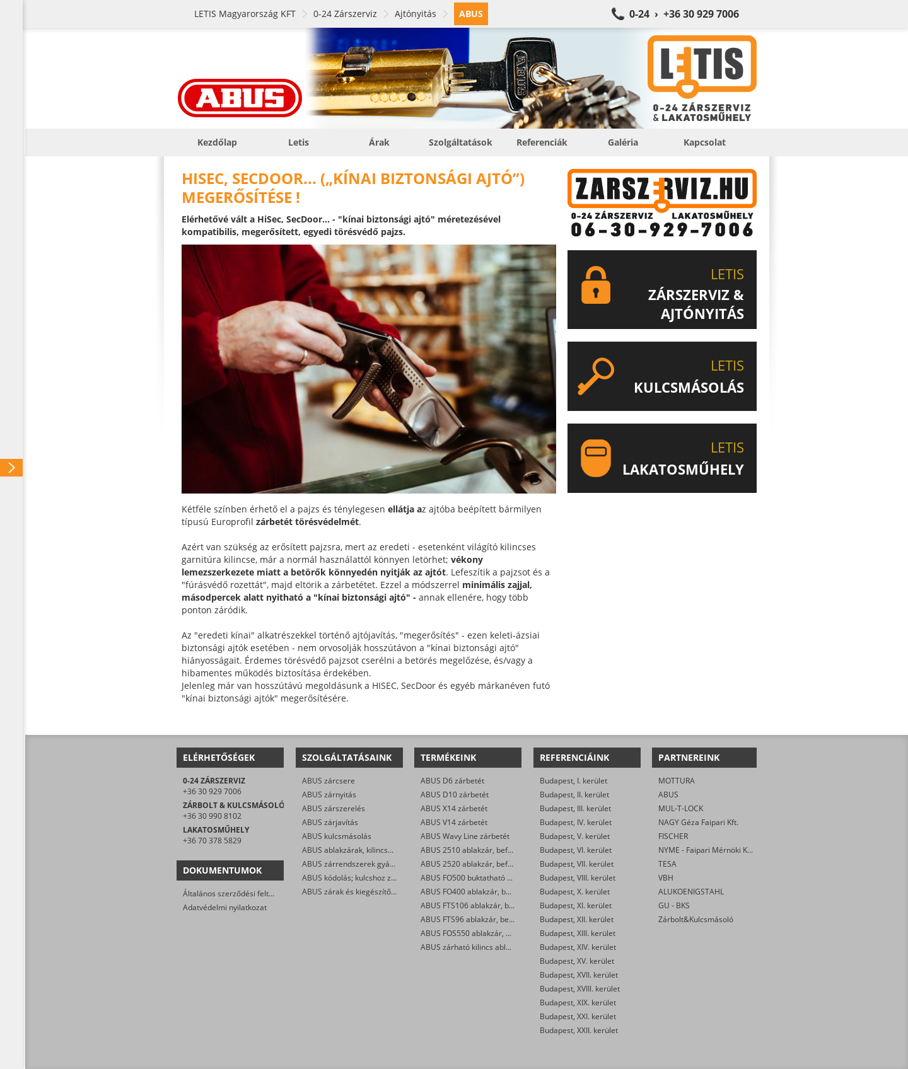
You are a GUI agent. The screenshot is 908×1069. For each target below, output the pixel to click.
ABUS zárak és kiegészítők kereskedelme (374, 891)
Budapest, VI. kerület (576, 850)
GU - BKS (674, 905)
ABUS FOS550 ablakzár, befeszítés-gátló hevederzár (512, 933)
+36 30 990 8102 (212, 816)
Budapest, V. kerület (575, 836)
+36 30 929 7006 (212, 791)
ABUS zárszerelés (333, 808)
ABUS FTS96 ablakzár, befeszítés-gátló (488, 919)
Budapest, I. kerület (573, 780)
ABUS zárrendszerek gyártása (355, 863)
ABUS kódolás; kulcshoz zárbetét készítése (376, 877)
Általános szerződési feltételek (236, 893)
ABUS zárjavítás (330, 822)
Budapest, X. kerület (575, 891)
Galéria (623, 142)
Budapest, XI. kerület (576, 905)
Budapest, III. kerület (575, 808)
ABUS (668, 794)
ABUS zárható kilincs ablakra (471, 947)
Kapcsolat (705, 142)
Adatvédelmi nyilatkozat (225, 907)
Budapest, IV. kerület (576, 822)
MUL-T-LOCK (680, 808)
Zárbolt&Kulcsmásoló (695, 919)
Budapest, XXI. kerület (578, 1016)
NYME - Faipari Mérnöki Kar (706, 850)
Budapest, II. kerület (574, 794)
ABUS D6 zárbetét (452, 780)
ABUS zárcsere (328, 780)
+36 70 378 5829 (212, 840)
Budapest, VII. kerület (577, 863)
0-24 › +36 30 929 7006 (684, 14)
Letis (298, 142)
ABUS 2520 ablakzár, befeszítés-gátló (486, 863)
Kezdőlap (217, 142)
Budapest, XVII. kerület (579, 974)
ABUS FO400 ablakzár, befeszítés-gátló (489, 891)
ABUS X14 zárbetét (454, 808)
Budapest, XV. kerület (577, 961)
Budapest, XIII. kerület (577, 933)
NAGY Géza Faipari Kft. (698, 822)
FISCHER (673, 836)
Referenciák (542, 142)
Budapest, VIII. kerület (577, 877)
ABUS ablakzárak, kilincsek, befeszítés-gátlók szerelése (399, 850)
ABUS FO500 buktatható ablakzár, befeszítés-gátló (509, 877)
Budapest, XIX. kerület (578, 1002)
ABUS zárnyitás (329, 794)
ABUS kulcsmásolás (336, 836)
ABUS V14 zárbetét (454, 822)
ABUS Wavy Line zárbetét (465, 836)
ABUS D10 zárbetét (455, 794)
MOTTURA (676, 780)
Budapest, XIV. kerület (578, 947)
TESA (667, 863)
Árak (379, 142)
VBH (665, 877)
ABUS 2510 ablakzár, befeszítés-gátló (486, 850)
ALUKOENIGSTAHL (691, 891)
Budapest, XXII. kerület (579, 1030)
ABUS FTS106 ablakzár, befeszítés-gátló (491, 905)
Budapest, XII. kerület (577, 919)
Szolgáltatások (460, 142)
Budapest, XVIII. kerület (580, 988)
